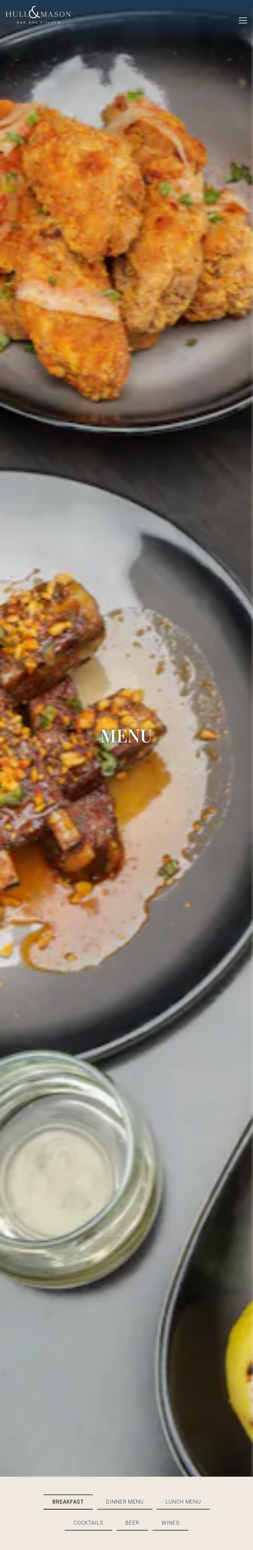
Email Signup (126, 1541)
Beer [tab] (132, 1409)
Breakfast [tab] (68, 1388)
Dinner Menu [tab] (125, 1388)
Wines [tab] (170, 1409)
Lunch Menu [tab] (183, 1388)
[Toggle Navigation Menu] (243, 21)
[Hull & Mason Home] (38, 14)
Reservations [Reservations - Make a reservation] (126, 1522)
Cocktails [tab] (88, 1409)
